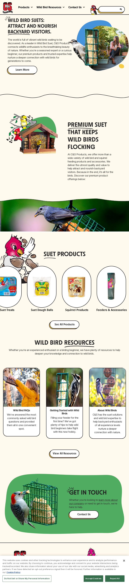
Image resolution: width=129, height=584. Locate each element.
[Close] (124, 560)
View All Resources (64, 453)
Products (23, 7)
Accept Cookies (93, 578)
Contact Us (83, 514)
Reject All (115, 578)
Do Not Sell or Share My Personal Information (27, 578)
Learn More (22, 69)
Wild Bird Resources (49, 7)
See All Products (65, 324)
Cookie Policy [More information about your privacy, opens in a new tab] (13, 572)
